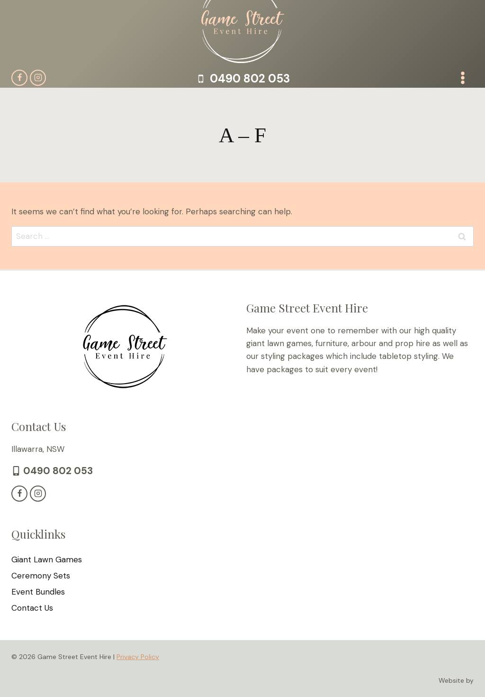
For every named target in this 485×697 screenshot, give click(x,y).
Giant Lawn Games (46, 559)
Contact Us (32, 608)
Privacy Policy (138, 656)
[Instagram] (38, 78)
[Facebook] (19, 78)
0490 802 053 (56, 471)
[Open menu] (462, 77)
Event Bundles (38, 592)
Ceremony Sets (40, 575)
